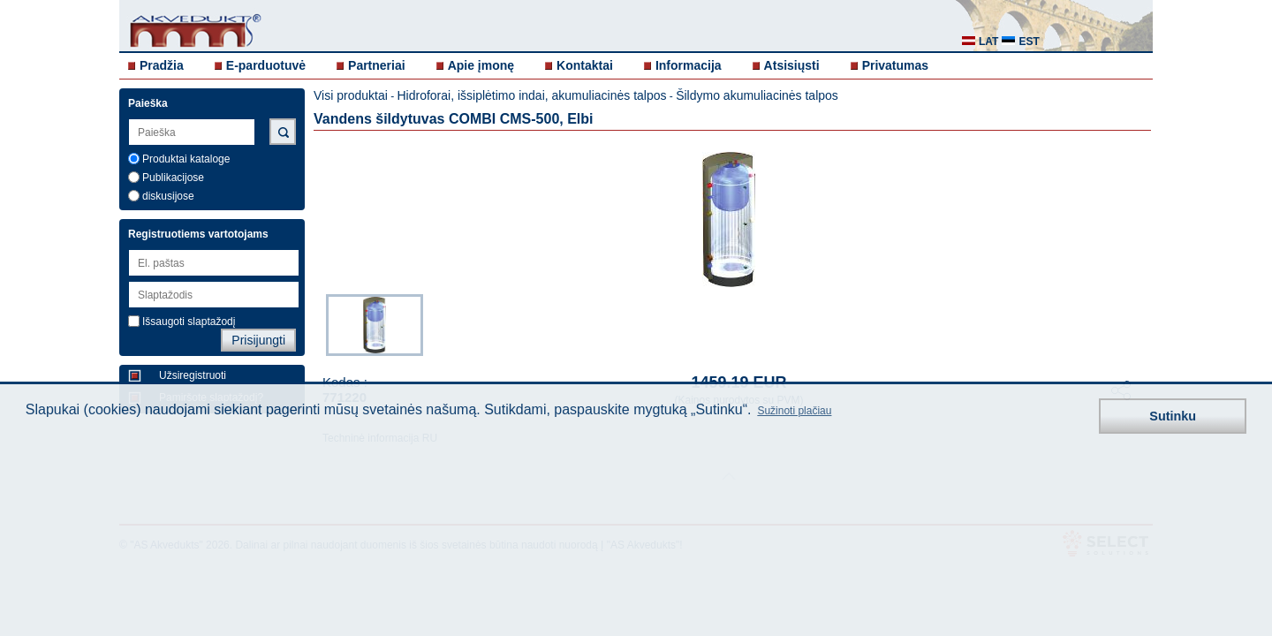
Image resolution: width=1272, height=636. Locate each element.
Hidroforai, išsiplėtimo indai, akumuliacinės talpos (531, 95)
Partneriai (376, 65)
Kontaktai (584, 65)
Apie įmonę (481, 65)
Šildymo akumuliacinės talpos (757, 95)
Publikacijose (173, 177)
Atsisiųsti (792, 65)
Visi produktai (351, 95)
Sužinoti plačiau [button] (794, 411)
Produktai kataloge (186, 159)
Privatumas (895, 65)
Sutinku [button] (1172, 416)
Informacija (688, 65)
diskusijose (168, 196)
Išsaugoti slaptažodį (188, 321)
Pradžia (162, 65)
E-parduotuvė (266, 65)
